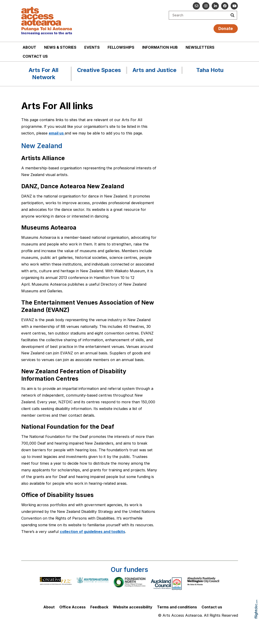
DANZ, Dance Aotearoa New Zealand (72, 186)
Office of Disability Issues (57, 494)
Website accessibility (132, 607)
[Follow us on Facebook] (224, 5)
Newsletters (200, 47)
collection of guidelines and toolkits (92, 531)
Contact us (35, 56)
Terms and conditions (177, 607)
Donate (225, 28)
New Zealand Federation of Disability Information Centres (73, 375)
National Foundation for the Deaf (67, 426)
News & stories (60, 47)
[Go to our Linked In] (215, 5)
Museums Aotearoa (48, 227)
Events (92, 47)
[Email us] (196, 5)
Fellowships (121, 47)
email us (57, 133)
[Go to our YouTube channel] (234, 5)
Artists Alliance (43, 158)
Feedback (99, 607)
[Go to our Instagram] (205, 5)
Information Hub (160, 47)
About (29, 47)
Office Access (72, 607)
